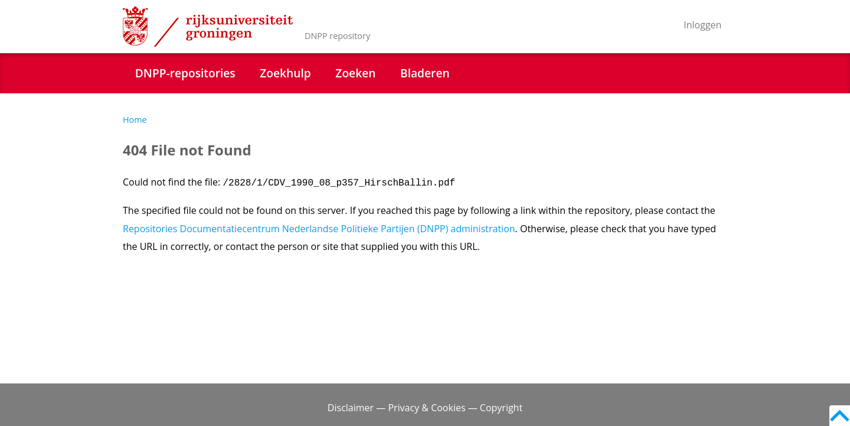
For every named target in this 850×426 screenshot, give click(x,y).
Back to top (839, 415)
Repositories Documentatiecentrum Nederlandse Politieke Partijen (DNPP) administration (319, 228)
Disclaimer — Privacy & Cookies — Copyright (425, 407)
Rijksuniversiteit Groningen (208, 26)
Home (135, 119)
